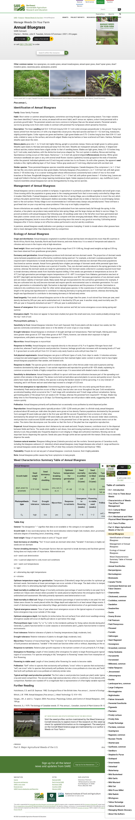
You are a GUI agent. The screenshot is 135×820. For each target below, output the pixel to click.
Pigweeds (112, 707)
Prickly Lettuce (115, 715)
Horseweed (113, 659)
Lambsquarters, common (119, 683)
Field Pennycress (115, 624)
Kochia (111, 679)
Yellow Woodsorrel (116, 806)
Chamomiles (113, 592)
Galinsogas (113, 636)
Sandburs (112, 750)
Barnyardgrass (114, 570)
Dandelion (112, 604)
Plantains (112, 711)
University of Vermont (83, 808)
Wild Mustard (114, 782)
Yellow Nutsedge (115, 802)
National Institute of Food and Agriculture (44, 806)
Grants (65, 10)
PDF (122, 467)
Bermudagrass (114, 574)
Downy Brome (114, 616)
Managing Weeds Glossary (120, 810)
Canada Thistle (114, 582)
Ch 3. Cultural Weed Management (116, 511)
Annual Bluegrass (116, 533)
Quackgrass (113, 730)
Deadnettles (113, 608)
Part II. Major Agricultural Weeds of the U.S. (119, 528)
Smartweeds (114, 762)
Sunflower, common (117, 746)
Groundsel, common (117, 648)
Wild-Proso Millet (116, 790)
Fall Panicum (114, 620)
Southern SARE (56, 787)
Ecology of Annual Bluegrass (117, 551)
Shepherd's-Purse (116, 754)
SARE (15, 18)
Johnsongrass (114, 675)
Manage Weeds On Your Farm (34, 18)
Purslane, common (116, 727)
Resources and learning (21, 782)
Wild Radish (113, 794)
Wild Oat (112, 786)
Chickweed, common (117, 596)
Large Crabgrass (115, 687)
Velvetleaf (112, 766)
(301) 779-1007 (25, 44)
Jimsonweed (114, 671)
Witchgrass (113, 798)
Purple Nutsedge (115, 723)
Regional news (18, 787)
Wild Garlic (113, 778)
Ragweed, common (116, 734)
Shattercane (113, 742)
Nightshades (114, 695)
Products (21, 18)
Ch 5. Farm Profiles (116, 523)
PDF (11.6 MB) (20, 39)
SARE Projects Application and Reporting (26, 789)
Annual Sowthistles (116, 566)
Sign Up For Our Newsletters (84, 765)
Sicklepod (112, 758)
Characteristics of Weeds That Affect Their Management (119, 503)
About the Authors (116, 814)
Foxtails (111, 632)
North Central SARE (58, 782)
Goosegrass (113, 644)
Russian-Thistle (115, 738)
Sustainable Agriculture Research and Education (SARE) (43, 804)
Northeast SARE (57, 784)
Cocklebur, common (117, 600)
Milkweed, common (116, 663)
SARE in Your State (113, 10)
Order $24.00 (122, 473)
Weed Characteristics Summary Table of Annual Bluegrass (121, 559)
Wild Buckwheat (115, 774)
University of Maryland (90, 804)
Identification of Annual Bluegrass (120, 539)
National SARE (56, 780)
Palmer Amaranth (116, 699)
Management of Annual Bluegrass (120, 545)
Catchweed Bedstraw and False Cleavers (119, 587)
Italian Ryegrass (115, 667)
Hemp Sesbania (115, 652)
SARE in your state (19, 784)
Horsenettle (113, 655)
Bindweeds (113, 578)
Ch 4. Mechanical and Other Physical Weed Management (120, 518)
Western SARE (56, 789)
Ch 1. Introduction (116, 490)
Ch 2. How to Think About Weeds (119, 495)
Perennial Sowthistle (117, 703)
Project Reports (77, 10)
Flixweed (112, 628)
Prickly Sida (113, 719)
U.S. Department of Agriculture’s (24, 806)
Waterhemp (113, 770)
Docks (111, 612)
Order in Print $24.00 (41, 39)
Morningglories (115, 691)
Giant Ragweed (115, 640)
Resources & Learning (95, 10)
